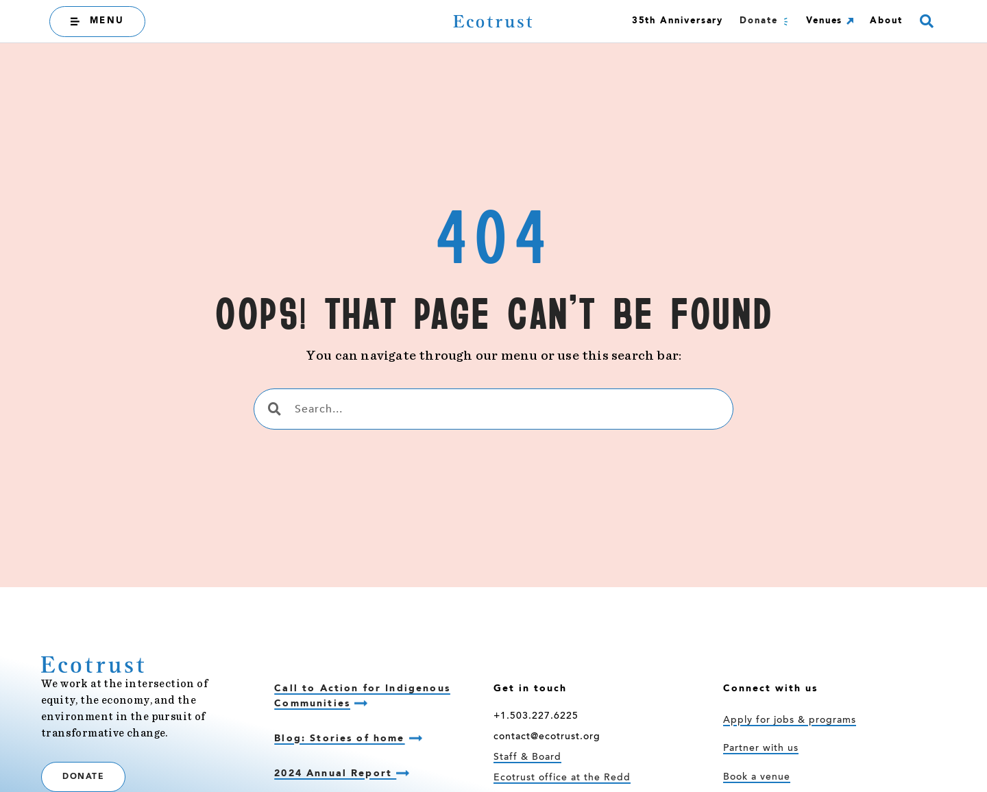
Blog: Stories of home (339, 738)
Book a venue (756, 777)
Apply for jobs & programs (789, 721)
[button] (926, 21)
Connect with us (770, 688)
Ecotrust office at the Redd (562, 778)
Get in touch (530, 688)
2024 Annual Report (335, 773)
